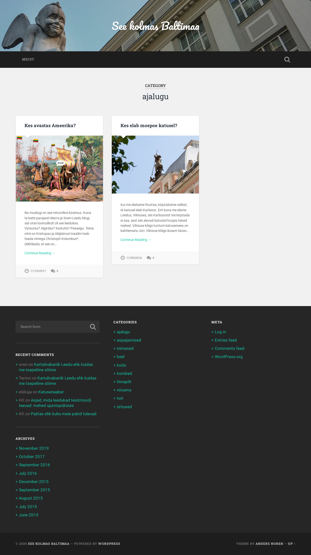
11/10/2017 (38, 271)
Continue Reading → (40, 253)
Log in (220, 331)
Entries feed (226, 340)
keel (120, 356)
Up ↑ (291, 544)
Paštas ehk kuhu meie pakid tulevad (63, 413)
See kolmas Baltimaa (155, 25)
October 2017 (32, 456)
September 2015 (34, 489)
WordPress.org (229, 356)
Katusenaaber (51, 391)
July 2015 (28, 506)
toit (120, 398)
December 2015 (34, 481)
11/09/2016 (134, 258)
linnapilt (124, 381)
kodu (121, 365)
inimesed (125, 348)
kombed (124, 373)
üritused (124, 406)
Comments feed (229, 348)
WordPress (109, 544)
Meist (28, 59)
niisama (124, 390)
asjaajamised (129, 340)
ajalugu (123, 331)
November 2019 (34, 448)
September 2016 (34, 464)
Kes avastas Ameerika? (50, 125)
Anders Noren (269, 544)
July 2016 (28, 473)
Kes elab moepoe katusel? (149, 125)
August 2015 (31, 498)
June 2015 (28, 514)
